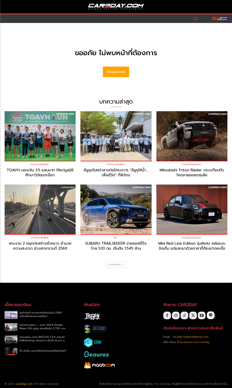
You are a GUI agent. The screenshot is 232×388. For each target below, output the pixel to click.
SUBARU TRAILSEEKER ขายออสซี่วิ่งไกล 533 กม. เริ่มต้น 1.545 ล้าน (116, 245)
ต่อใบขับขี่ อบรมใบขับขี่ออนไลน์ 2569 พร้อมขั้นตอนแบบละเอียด (40, 314)
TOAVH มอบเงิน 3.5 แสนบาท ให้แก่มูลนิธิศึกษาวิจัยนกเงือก (40, 172)
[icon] (211, 315)
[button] (195, 19)
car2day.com (24, 384)
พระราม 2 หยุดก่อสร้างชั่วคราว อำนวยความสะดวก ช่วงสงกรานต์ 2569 (40, 245)
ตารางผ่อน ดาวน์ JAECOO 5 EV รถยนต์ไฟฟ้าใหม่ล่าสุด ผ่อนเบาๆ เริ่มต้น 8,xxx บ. (42, 338)
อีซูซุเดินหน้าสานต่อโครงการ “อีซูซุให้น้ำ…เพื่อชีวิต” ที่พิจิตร (116, 172)
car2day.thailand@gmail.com (190, 337)
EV (115, 238)
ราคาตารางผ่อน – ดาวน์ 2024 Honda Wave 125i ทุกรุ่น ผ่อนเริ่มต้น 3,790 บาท (42, 326)
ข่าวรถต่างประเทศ (191, 164)
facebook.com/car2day (195, 342)
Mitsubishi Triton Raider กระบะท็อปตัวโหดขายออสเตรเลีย (192, 172)
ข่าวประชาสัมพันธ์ (40, 164)
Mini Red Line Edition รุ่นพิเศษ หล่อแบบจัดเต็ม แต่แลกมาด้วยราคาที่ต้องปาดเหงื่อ (191, 245)
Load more (116, 264)
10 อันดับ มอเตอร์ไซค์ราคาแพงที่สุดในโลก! (42, 351)
